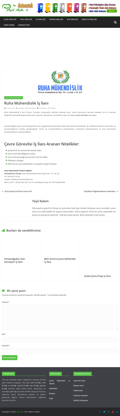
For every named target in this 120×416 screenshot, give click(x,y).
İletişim (52, 393)
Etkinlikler (53, 388)
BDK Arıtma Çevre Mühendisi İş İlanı (60, 260)
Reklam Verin (78, 385)
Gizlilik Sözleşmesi (80, 400)
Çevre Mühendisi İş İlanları (13, 98)
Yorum (5, 302)
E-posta (6, 345)
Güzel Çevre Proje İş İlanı (97, 276)
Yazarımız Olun (79, 381)
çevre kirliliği (36, 383)
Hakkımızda (78, 390)
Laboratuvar (24, 25)
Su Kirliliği (40, 19)
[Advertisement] (60, 52)
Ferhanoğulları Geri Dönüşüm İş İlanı (14, 260)
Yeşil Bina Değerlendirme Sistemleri (101, 191)
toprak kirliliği (22, 385)
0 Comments (42, 108)
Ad (4, 334)
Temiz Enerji (9, 25)
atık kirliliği (34, 385)
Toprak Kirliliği (56, 19)
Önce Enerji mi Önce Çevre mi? (17, 191)
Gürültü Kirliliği (89, 19)
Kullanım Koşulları (80, 395)
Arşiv (51, 398)
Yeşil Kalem (21, 108)
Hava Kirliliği (26, 19)
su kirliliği (12, 385)
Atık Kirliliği (72, 19)
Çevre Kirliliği (10, 19)
